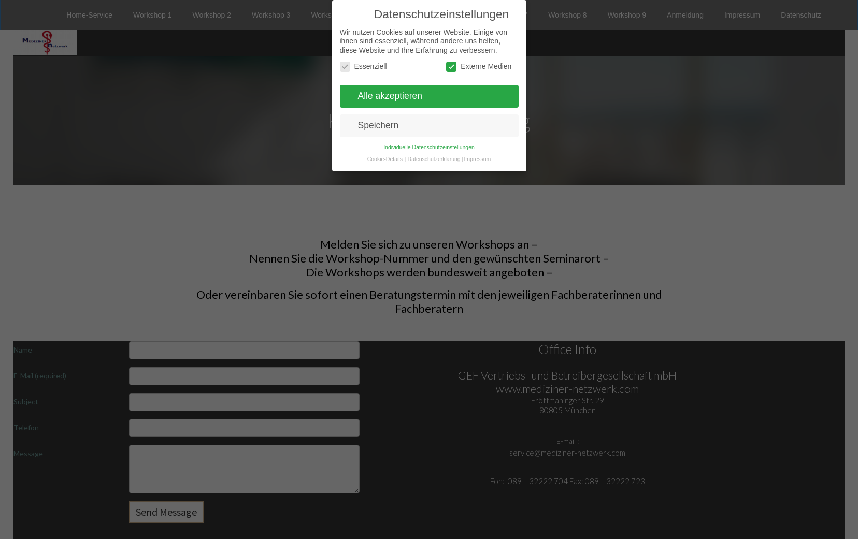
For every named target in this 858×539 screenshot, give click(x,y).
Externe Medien (478, 66)
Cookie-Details (385, 159)
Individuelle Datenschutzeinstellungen (429, 147)
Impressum (477, 159)
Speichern (378, 125)
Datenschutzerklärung (434, 159)
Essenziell (363, 66)
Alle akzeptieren (390, 96)
